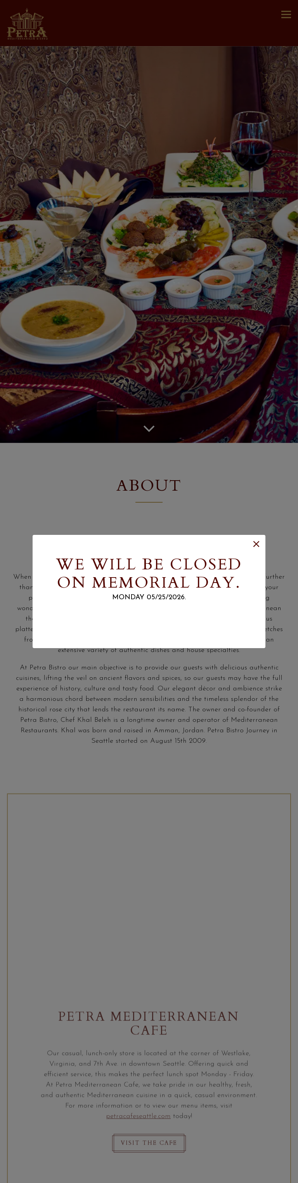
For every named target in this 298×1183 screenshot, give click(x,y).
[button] (256, 544)
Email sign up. (149, 616)
